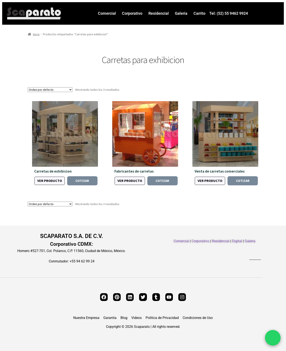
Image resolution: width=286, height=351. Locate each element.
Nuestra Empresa (86, 318)
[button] (108, 13)
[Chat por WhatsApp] (273, 338)
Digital (237, 241)
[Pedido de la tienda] (50, 89)
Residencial (158, 13)
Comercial (107, 13)
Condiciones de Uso (198, 318)
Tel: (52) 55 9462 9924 (228, 13)
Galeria (181, 13)
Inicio (36, 34)
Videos (136, 318)
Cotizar (82, 180)
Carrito (199, 13)
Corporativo (132, 13)
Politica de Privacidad (162, 318)
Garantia (110, 318)
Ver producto (49, 180)
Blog (123, 318)
